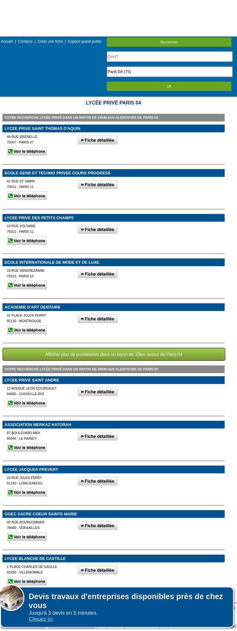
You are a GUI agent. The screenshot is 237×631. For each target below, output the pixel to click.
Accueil (7, 41)
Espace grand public (85, 41)
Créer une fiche (50, 41)
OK (169, 86)
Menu (118, 4)
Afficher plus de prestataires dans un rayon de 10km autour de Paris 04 (113, 354)
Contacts (25, 41)
